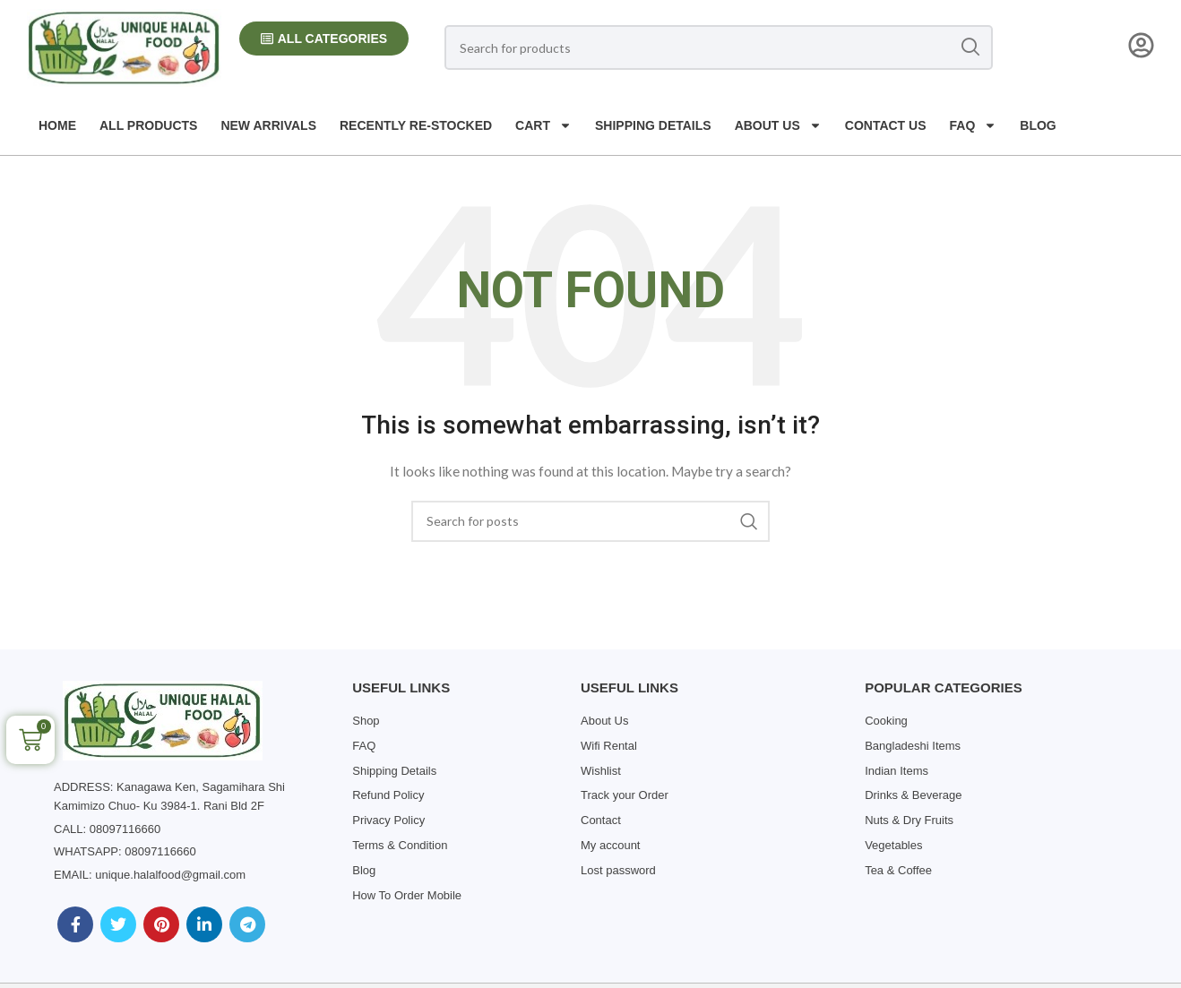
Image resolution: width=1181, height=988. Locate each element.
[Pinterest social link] (161, 924)
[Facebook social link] (75, 924)
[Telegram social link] (247, 924)
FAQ (973, 125)
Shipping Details (653, 125)
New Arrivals (268, 125)
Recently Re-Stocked (416, 125)
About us (778, 125)
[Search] (718, 47)
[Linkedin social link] (204, 924)
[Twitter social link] (118, 924)
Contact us (886, 125)
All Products (148, 125)
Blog (1038, 125)
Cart (543, 125)
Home (57, 125)
